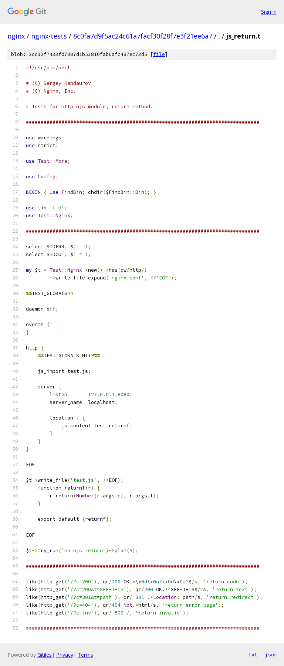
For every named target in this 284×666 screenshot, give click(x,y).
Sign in (269, 11)
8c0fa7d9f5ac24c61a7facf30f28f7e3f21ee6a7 (142, 36)
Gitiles (44, 654)
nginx (16, 36)
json (271, 654)
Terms (85, 654)
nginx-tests (49, 36)
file (159, 54)
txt (252, 654)
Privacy (64, 654)
